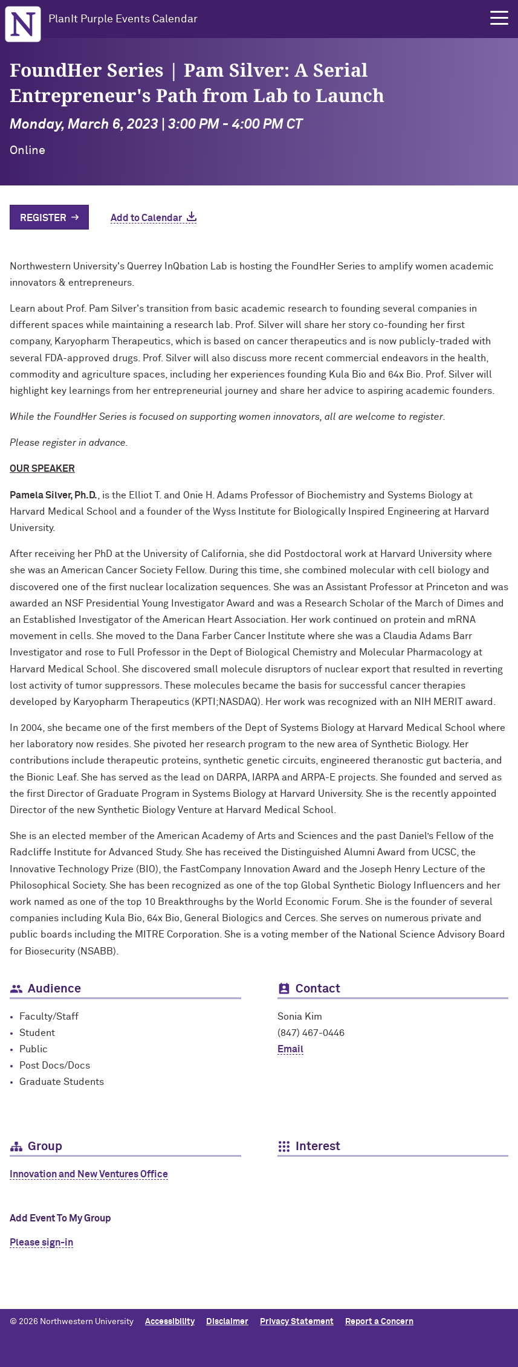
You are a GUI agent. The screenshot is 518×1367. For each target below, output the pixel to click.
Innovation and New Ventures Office (89, 1174)
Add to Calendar (146, 218)
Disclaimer (227, 1321)
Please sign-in (41, 1242)
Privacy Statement (297, 1321)
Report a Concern (379, 1321)
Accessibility (170, 1321)
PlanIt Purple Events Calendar (123, 19)
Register (43, 218)
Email (290, 1049)
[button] (499, 18)
